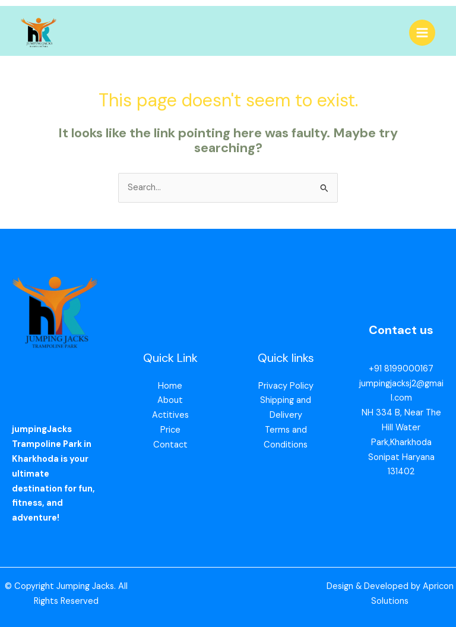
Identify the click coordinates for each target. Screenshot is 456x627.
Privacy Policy (286, 386)
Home (170, 386)
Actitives (170, 415)
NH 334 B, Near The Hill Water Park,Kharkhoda (401, 428)
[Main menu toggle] (422, 33)
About (170, 401)
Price (170, 430)
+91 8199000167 (401, 369)
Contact (170, 445)
